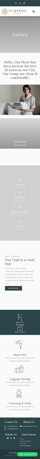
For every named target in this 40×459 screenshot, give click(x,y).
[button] (33, 11)
